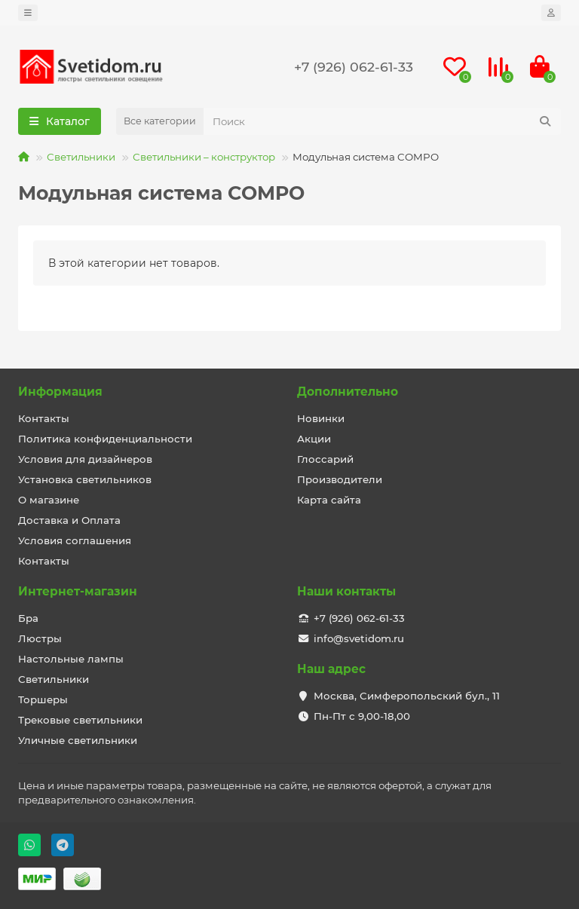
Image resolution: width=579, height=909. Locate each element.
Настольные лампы (71, 659)
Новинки (321, 418)
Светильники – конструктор (204, 157)
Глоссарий (325, 459)
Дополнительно (347, 391)
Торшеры (43, 699)
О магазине (48, 500)
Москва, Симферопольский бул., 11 (407, 696)
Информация (60, 391)
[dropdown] (28, 13)
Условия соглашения (74, 540)
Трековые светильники (80, 720)
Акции (314, 439)
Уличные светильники (77, 740)
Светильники (81, 157)
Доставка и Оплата (69, 520)
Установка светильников (85, 479)
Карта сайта (329, 500)
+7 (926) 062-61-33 (353, 67)
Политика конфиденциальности (105, 439)
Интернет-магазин (77, 591)
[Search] (382, 121)
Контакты (43, 418)
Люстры (40, 638)
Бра (28, 618)
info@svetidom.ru (359, 638)
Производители (339, 479)
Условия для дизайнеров (85, 459)
